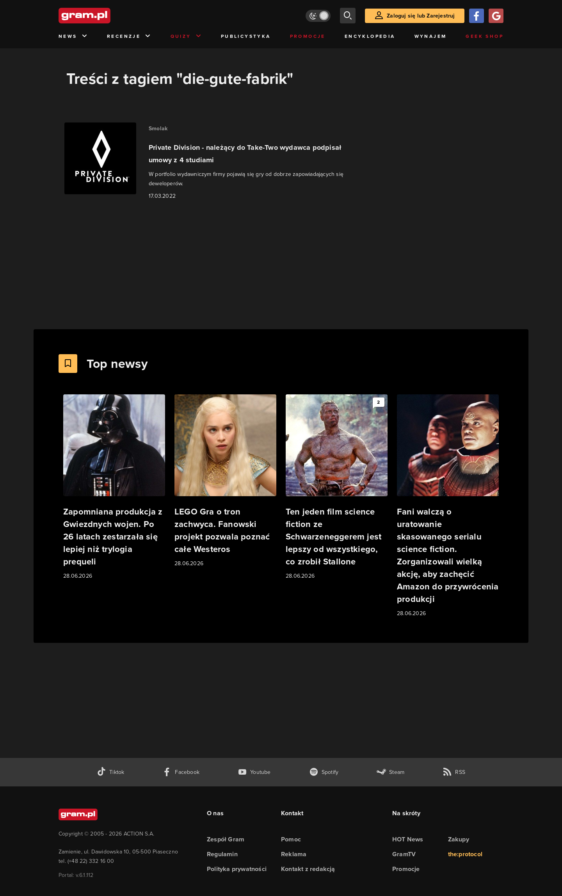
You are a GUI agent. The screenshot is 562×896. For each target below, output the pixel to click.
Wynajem (430, 36)
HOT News (407, 839)
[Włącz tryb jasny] (318, 16)
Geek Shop (484, 36)
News (73, 36)
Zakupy (458, 839)
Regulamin (222, 854)
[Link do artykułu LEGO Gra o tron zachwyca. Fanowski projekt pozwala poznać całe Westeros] (225, 481)
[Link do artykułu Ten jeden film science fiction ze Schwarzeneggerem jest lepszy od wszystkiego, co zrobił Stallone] (336, 487)
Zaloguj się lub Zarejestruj (421, 16)
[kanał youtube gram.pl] (254, 772)
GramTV (404, 854)
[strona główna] (104, 15)
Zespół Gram (225, 839)
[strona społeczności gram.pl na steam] (390, 772)
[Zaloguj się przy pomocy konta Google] (496, 16)
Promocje (307, 36)
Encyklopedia (370, 36)
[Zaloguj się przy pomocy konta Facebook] (476, 16)
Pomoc (291, 839)
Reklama (293, 854)
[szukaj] (348, 15)
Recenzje (129, 36)
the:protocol (465, 854)
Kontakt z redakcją (308, 868)
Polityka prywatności (237, 868)
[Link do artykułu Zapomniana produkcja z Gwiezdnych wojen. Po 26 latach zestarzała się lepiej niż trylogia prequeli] (114, 487)
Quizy (186, 36)
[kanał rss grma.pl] (454, 772)
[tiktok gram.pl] (110, 772)
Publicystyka (246, 36)
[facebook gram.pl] (180, 772)
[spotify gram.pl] (324, 772)
